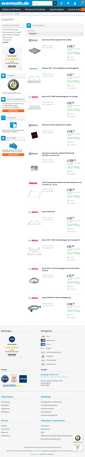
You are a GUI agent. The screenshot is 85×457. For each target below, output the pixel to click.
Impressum (45, 426)
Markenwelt (5, 436)
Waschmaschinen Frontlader (11, 32)
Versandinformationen (49, 405)
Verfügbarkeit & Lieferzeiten (51, 402)
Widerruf (4, 432)
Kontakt (4, 426)
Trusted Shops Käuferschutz (11, 93)
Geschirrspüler (57, 9)
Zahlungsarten (46, 412)
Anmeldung (5, 402)
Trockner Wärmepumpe (10, 29)
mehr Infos (13, 111)
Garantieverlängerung (49, 415)
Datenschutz (45, 429)
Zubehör (5, 42)
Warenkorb (5, 412)
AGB (42, 432)
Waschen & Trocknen (35, 9)
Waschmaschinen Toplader (11, 35)
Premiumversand (47, 408)
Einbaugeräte (6, 40)
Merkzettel (5, 405)
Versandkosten (36, 451)
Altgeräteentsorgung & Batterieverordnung (57, 436)
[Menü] (81, 435)
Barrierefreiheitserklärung (50, 439)
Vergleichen (5, 408)
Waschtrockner (7, 37)
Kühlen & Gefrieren (11, 9)
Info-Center (5, 429)
